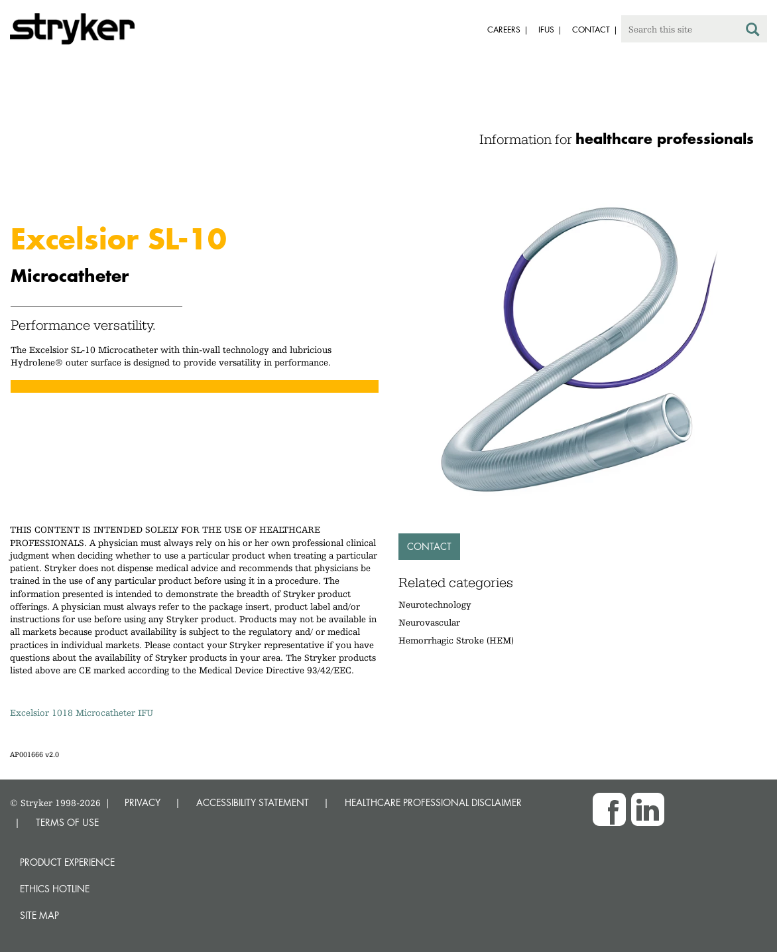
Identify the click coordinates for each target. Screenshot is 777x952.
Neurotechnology (434, 604)
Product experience (67, 862)
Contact (429, 546)
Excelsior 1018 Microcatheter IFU (81, 712)
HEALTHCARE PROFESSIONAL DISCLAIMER (433, 802)
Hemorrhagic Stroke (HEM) (456, 640)
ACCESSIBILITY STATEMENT (252, 802)
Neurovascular (429, 622)
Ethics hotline (55, 888)
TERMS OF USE (67, 822)
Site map (39, 915)
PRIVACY (142, 802)
